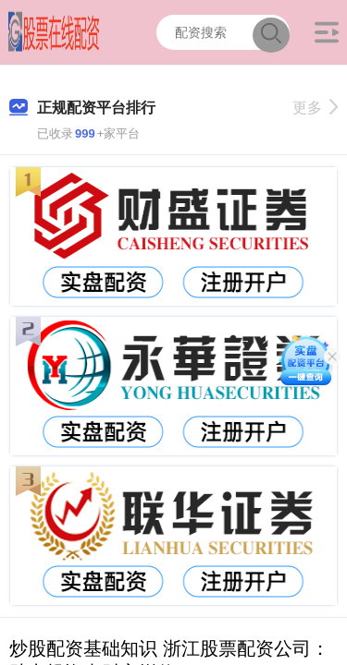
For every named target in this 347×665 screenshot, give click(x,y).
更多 (315, 107)
